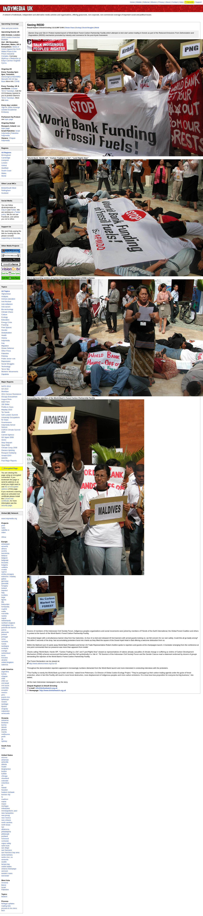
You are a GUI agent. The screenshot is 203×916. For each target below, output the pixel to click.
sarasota (4, 859)
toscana (4, 658)
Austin (3, 767)
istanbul (4, 590)
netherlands (6, 621)
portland (4, 836)
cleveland (5, 778)
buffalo (4, 774)
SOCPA (4, 458)
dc (2, 785)
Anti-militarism (7, 304)
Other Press (6, 351)
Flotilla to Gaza (7, 407)
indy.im (4, 210)
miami (3, 804)
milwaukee (5, 808)
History (4, 338)
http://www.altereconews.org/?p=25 (43, 663)
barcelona (5, 553)
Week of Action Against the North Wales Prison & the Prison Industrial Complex (10, 51)
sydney (4, 741)
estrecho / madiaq (8, 576)
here (6, 100)
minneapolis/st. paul (9, 811)
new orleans (6, 820)
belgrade (4, 560)
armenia (4, 546)
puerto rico (5, 697)
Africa (3, 537)
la (2, 797)
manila (4, 732)
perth (3, 737)
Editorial (146, 2)
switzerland (5, 653)
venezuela (5, 713)
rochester (5, 841)
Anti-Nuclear (6, 301)
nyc (2, 827)
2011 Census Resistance (11, 394)
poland (4, 634)
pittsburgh (5, 834)
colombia (5, 688)
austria (4, 551)
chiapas (4, 676)
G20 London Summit (9, 415)
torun (3, 655)
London (4, 163)
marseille (5, 613)
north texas (5, 825)
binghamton (6, 769)
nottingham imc (7, 625)
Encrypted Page (11, 468)
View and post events (9, 28)
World (97, 27)
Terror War (5, 369)
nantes (4, 616)
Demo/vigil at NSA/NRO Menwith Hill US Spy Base (10, 79)
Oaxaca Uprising (8, 450)
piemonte (5, 632)
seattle (4, 862)
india (3, 748)
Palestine (5, 353)
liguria (3, 600)
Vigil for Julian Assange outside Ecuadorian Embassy (10, 109)
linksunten (5, 604)
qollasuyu (5, 699)
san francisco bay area (10, 852)
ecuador (4, 690)
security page (6, 505)
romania (4, 641)
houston (4, 790)
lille (2, 602)
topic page (9, 119)
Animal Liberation (8, 299)
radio (3, 528)
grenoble (4, 583)
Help (181, 2)
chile (3, 678)
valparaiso (5, 711)
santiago (4, 704)
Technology (5, 366)
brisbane (4, 723)
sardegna (5, 646)
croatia (4, 570)
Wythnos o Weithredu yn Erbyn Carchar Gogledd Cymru (11, 60)
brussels (4, 563)
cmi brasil (5, 683)
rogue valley (6, 843)
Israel (3, 887)
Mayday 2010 (6, 410)
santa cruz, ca (7, 857)
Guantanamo (6, 422)
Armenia (4, 883)
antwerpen (5, 544)
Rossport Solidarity (8, 453)
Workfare (5, 391)
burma (3, 725)
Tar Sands (5, 412)
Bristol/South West (8, 188)
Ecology (78, 27)
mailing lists (6, 906)
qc (2, 739)
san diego (5, 848)
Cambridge (5, 158)
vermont (4, 871)
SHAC (3, 440)
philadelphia (6, 832)
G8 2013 (4, 389)
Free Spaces (6, 327)
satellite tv (5, 530)
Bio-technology (7, 309)
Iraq (2, 343)
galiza (3, 579)
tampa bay (5, 864)
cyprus (4, 572)
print (3, 525)
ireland (4, 588)
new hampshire (7, 813)
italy (3, 593)
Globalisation (6, 333)
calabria (4, 567)
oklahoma (5, 829)
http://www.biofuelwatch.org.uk (52, 690)
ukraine (4, 660)
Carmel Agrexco (7, 435)
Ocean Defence (7, 348)
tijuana (4, 706)
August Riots (6, 399)
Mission (154, 2)
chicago (4, 776)
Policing (4, 356)
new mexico (6, 818)
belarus (4, 556)
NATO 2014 (6, 386)
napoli (3, 618)
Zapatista (5, 374)
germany (4, 581)
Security (190, 2)
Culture (4, 315)
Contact (175, 2)
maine (3, 802)
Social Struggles (88, 27)
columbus (5, 783)
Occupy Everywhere (9, 397)
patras (3, 630)
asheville (4, 762)
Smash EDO (6, 455)
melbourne (5, 734)
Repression (5, 361)
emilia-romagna (7, 574)
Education (5, 320)
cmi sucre (5, 685)
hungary (4, 586)
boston (4, 771)
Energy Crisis (6, 322)
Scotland (4, 193)
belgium (4, 558)
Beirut (3, 885)
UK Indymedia (26, 7)
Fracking (4, 325)
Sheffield (4, 168)
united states (6, 866)
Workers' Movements (9, 372)
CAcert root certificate (7, 500)
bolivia (3, 674)
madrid (4, 609)
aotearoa (4, 720)
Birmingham (6, 155)
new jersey (5, 815)
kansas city (5, 795)
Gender (4, 330)
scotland (4, 648)
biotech (4, 897)
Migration (5, 346)
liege (3, 597)
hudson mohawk (7, 792)
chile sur (4, 681)
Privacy (161, 2)
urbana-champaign (8, 869)
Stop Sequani (6, 443)
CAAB (16, 81)
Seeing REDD (35, 24)
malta (3, 611)
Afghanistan (6, 294)
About (168, 2)
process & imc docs (9, 908)
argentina (5, 672)
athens (4, 549)
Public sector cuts (8, 359)
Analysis (4, 296)
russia (3, 644)
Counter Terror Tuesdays (9, 89)
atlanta (4, 764)
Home (132, 2)
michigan (5, 806)
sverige (4, 651)
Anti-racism (5, 307)
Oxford (4, 165)
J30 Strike (5, 404)
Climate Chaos (70, 27)
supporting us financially (10, 238)
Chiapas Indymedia (8, 139)
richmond (5, 839)
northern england (8, 623)
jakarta (4, 730)
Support (198, 2)
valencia (4, 665)
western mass (6, 873)
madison (4, 799)
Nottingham (5, 190)
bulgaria (4, 565)
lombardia (5, 607)
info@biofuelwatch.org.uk (46, 688)
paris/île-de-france (8, 628)
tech (3, 910)
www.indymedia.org (9, 518)
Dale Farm (5, 402)
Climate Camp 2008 (9, 448)
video (3, 532)
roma (3, 639)
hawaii (3, 787)
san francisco (6, 850)
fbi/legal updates (7, 904)
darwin (4, 727)
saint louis (5, 846)
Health (4, 335)
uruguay (4, 709)
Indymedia (5, 340)
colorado (4, 781)
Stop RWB (5, 445)
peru (3, 695)
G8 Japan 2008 (7, 437)
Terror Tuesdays (7, 98)
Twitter (13, 210)
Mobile (138, 2)
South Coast (6, 171)
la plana (4, 595)
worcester (5, 876)
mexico (4, 692)
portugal (4, 637)
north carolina (6, 822)
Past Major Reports (9, 461)
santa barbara (6, 855)
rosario (4, 702)
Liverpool (5, 160)
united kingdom (7, 662)
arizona (4, 757)
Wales (3, 173)
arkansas (5, 760)
